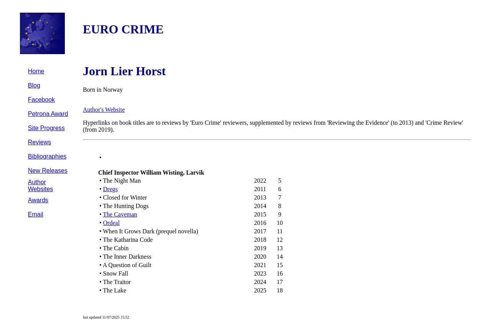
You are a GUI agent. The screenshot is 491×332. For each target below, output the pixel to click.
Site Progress (46, 128)
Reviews (39, 142)
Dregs (110, 189)
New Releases (48, 170)
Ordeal (111, 223)
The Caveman (120, 214)
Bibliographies (47, 156)
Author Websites (40, 185)
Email (35, 214)
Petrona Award (48, 114)
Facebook (41, 99)
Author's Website (104, 109)
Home (36, 71)
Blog (34, 85)
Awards (38, 200)
